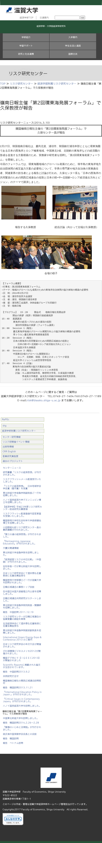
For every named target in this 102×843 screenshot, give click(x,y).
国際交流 (72, 54)
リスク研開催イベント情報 (16, 440)
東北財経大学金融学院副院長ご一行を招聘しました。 (22, 492)
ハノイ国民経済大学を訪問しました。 (22, 704)
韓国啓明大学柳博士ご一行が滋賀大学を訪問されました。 (22, 579)
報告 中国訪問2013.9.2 (16, 670)
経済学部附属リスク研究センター (56, 83)
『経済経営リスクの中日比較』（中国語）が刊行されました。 (22, 559)
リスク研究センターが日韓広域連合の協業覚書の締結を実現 (22, 616)
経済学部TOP (26, 18)
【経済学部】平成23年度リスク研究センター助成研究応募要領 (22, 506)
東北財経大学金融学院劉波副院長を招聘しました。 (22, 630)
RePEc (5, 418)
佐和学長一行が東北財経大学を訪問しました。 (22, 566)
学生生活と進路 (73, 46)
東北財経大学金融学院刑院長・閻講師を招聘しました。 (22, 605)
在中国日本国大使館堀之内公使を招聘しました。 (22, 591)
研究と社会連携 (26, 54)
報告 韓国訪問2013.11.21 (18, 686)
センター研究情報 (12, 435)
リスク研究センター (21, 83)
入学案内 (72, 37)
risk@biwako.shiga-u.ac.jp (43, 398)
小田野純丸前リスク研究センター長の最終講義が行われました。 (22, 527)
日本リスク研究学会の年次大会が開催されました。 (22, 644)
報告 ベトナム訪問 (13, 741)
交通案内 (44, 18)
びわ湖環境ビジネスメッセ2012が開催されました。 (22, 650)
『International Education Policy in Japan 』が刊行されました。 (22, 691)
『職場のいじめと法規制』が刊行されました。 (22, 727)
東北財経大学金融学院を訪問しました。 (21, 552)
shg (4, 424)
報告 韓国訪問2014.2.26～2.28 (21, 721)
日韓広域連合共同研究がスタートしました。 (22, 598)
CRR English (9, 450)
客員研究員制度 (10, 455)
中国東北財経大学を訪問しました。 (21, 717)
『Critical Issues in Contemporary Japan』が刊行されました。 (21, 698)
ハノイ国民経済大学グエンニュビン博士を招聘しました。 (22, 499)
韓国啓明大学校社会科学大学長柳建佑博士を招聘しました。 (22, 520)
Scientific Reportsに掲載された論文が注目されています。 (21, 664)
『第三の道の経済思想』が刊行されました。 (22, 534)
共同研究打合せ (11, 675)
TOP (3, 83)
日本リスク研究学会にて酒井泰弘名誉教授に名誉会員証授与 (22, 573)
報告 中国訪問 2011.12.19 (18, 610)
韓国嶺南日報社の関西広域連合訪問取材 (22, 680)
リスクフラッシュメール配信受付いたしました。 (22, 479)
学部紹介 (26, 37)
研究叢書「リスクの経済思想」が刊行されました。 (22, 472)
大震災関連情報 (11, 546)
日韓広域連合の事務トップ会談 (18, 585)
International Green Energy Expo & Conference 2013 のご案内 (22, 637)
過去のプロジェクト (13, 459)
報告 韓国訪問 (11, 737)
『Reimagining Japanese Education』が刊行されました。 (19, 541)
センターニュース (12, 466)
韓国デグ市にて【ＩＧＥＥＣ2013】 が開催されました (22, 657)
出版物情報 (8, 445)
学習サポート (26, 46)
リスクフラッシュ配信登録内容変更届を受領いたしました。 (22, 513)
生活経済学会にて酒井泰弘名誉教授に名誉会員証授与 (22, 623)
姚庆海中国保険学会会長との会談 (20, 732)
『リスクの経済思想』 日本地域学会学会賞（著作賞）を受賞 (22, 485)
